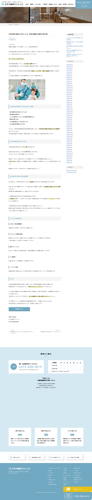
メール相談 (76, 470)
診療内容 (45, 4)
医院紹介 (32, 4)
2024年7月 (68, 96)
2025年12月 (68, 64)
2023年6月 (68, 121)
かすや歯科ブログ (12, 39)
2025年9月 (68, 70)
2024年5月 (68, 100)
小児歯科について (19, 309)
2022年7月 (68, 141)
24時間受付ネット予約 (78, 479)
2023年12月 (68, 109)
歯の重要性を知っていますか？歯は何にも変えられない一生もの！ (21, 331)
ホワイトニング (66, 482)
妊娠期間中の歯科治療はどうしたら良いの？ (48, 330)
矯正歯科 (65, 477)
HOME (26, 4)
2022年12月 (68, 132)
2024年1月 (68, 107)
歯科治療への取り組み (52, 484)
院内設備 (65, 4)
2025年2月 (68, 83)
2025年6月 (68, 75)
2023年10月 (68, 113)
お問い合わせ (71, 4)
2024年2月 (68, 106)
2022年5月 (68, 145)
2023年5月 (68, 122)
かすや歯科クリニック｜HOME (54, 468)
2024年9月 (68, 92)
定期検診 (65, 484)
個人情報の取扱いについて (78, 477)
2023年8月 (68, 117)
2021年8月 (68, 156)
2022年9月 (68, 138)
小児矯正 (65, 479)
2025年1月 (68, 85)
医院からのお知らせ (70, 170)
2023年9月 (68, 115)
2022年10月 (68, 136)
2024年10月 (68, 90)
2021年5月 (68, 162)
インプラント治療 (67, 475)
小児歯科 (65, 470)
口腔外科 (65, 472)
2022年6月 (68, 143)
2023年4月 (68, 124)
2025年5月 (68, 77)
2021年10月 (68, 155)
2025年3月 (68, 81)
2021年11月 (68, 153)
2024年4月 (68, 102)
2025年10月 (68, 68)
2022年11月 (68, 134)
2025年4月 (68, 79)
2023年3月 (68, 126)
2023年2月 (68, 128)
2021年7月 (68, 158)
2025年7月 (68, 73)
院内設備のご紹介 (77, 468)
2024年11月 (68, 89)
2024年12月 (68, 87)
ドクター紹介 (38, 4)
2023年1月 (68, 130)
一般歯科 (65, 468)
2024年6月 (68, 98)
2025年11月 (68, 66)
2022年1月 (68, 151)
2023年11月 (68, 111)
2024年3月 (68, 104)
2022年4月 (68, 147)
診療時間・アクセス (53, 4)
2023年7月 (68, 119)
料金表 (60, 4)
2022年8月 (68, 139)
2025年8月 (68, 72)
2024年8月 (68, 94)
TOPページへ (11, 24)
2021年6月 (68, 160)
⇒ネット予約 (84, 6)
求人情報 (75, 482)
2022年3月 (68, 149)
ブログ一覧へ (16, 24)
